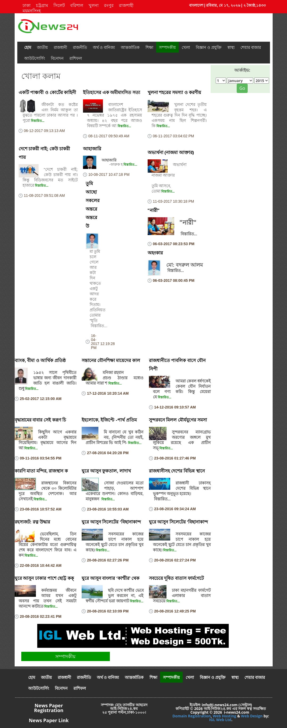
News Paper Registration (48, 707)
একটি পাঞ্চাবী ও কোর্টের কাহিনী (47, 92)
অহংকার (155, 253)
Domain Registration (191, 715)
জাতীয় (42, 47)
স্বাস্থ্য (231, 47)
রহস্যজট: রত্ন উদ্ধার (32, 522)
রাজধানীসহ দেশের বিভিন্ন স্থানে (177, 471)
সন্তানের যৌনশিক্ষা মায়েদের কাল (111, 360)
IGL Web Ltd (220, 719)
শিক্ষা (149, 47)
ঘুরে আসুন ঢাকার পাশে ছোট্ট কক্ (44, 578)
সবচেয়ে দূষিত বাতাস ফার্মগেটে (176, 578)
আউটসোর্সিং (34, 58)
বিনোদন (57, 58)
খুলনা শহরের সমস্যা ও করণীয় (174, 92)
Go (242, 88)
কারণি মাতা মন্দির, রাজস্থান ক (41, 471)
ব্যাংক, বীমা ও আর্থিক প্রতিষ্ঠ (40, 360)
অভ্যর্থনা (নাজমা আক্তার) (171, 152)
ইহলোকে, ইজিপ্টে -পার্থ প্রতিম (109, 420)
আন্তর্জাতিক (130, 47)
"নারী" (154, 210)
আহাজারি (92, 148)
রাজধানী (60, 47)
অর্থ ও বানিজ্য (104, 47)
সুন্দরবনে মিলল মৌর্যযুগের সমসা (178, 420)
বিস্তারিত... (37, 121)
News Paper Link (49, 720)
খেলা (186, 47)
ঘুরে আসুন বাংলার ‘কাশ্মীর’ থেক (110, 578)
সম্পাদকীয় (167, 47)
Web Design (252, 715)
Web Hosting (224, 715)
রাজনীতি (80, 47)
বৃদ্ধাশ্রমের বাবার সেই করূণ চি (40, 420)
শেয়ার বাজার (250, 47)
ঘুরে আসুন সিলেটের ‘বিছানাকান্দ (111, 522)
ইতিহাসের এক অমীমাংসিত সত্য (111, 92)
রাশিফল (75, 58)
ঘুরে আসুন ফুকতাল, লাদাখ (106, 471)
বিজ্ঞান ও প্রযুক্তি (209, 47)
